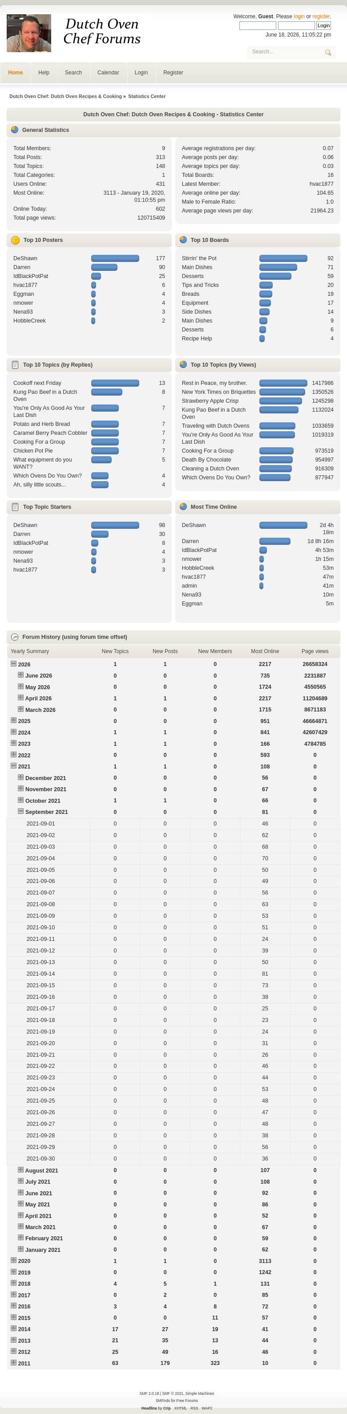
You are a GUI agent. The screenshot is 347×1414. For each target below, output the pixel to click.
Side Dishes (197, 312)
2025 (24, 721)
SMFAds (163, 1400)
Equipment (195, 303)
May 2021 (37, 1204)
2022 (24, 755)
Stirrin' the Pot (199, 258)
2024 (24, 733)
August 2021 (41, 1171)
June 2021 (38, 1193)
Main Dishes (197, 267)
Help (43, 72)
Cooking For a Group (39, 442)
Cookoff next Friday (37, 383)
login (299, 16)
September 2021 (46, 812)
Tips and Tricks (200, 285)
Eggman (23, 294)
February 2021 (44, 1238)
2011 (24, 1364)
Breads (191, 294)
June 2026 (38, 676)
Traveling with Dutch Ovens (216, 426)
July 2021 (37, 1182)
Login (141, 72)
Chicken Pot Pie (33, 451)
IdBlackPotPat (30, 276)
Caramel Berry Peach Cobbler (50, 433)
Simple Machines (200, 1393)
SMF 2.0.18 (149, 1393)
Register (173, 72)
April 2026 (38, 698)
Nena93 (23, 312)
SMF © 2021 (172, 1393)
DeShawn (25, 258)
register (321, 16)
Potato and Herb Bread (41, 424)
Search (73, 72)
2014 (24, 1329)
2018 (24, 1284)
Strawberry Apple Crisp (210, 401)
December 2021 (45, 778)
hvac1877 (322, 184)
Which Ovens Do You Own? (47, 476)
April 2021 (38, 1216)
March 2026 (40, 710)
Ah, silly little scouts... (39, 485)
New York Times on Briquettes (219, 392)
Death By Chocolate (206, 460)
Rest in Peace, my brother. (214, 383)
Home (15, 72)
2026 (24, 665)
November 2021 (45, 789)
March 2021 (40, 1227)
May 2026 (37, 687)
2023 (24, 744)
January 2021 (43, 1250)
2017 (24, 1295)
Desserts (193, 276)
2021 (24, 767)
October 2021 (43, 801)
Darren (21, 267)
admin (189, 586)
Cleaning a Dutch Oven (210, 469)
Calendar (108, 72)
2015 (24, 1318)
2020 (24, 1261)
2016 (24, 1307)
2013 (24, 1341)
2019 (24, 1273)
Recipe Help (197, 338)
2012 (24, 1352)
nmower (23, 303)
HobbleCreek (29, 321)
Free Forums (187, 1400)
